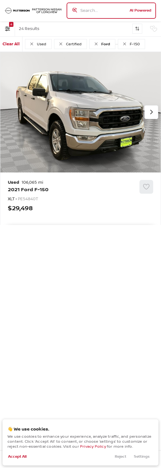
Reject (120, 456)
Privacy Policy (93, 446)
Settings (142, 456)
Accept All (17, 456)
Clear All (11, 44)
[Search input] (111, 10)
